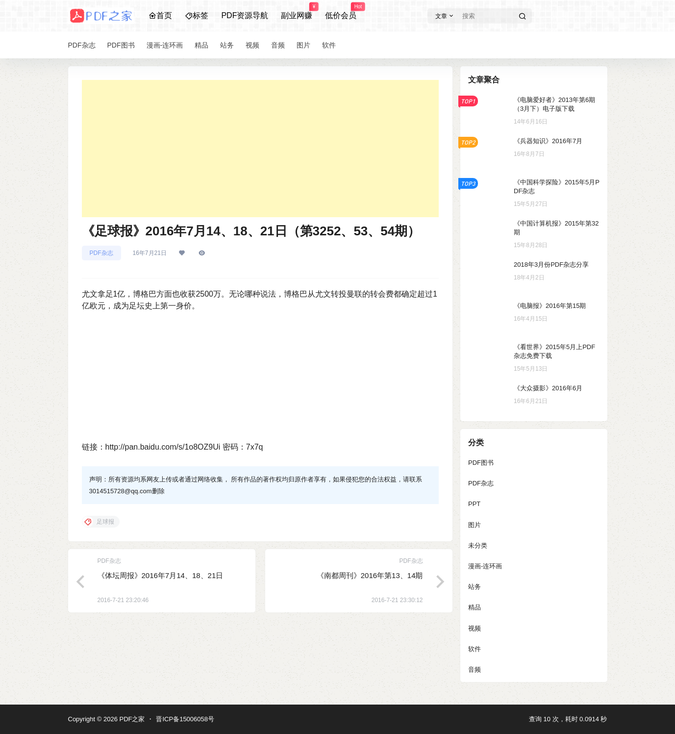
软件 (474, 649)
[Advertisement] (260, 148)
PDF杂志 (101, 253)
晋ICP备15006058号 (185, 719)
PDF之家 (131, 719)
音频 (474, 669)
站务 (474, 586)
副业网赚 (296, 11)
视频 (474, 628)
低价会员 (340, 11)
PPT (474, 503)
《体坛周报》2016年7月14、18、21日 (161, 575)
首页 (160, 15)
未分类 (477, 545)
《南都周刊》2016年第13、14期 (370, 575)
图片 (474, 525)
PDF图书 (481, 462)
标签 (196, 15)
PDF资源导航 (244, 15)
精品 (474, 607)
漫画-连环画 (485, 566)
